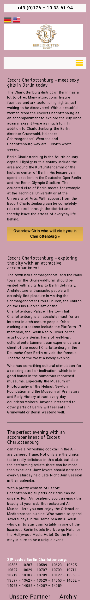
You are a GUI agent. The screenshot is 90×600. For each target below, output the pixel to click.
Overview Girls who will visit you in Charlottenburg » (45, 234)
